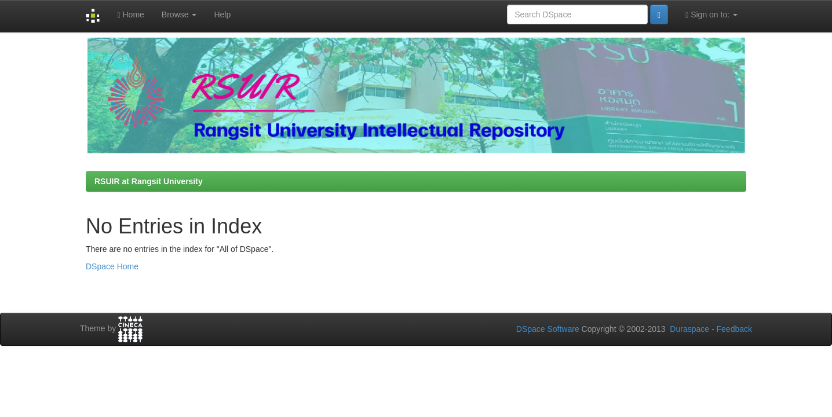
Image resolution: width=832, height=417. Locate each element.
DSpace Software (547, 329)
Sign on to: (711, 15)
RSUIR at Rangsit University (148, 181)
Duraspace (689, 329)
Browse (179, 14)
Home (130, 15)
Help (222, 14)
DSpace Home (112, 266)
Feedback (734, 329)
